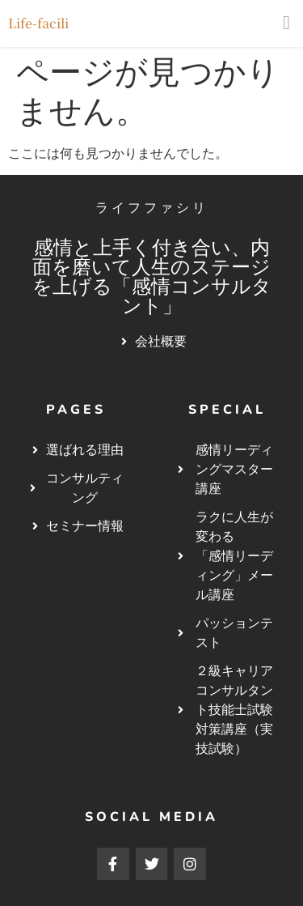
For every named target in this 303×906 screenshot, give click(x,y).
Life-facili (38, 23)
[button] (286, 22)
